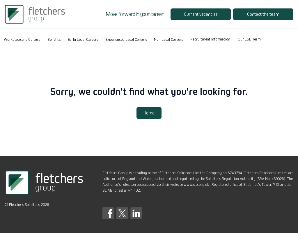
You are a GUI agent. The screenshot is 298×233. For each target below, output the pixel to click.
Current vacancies (200, 14)
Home (149, 113)
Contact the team (263, 14)
